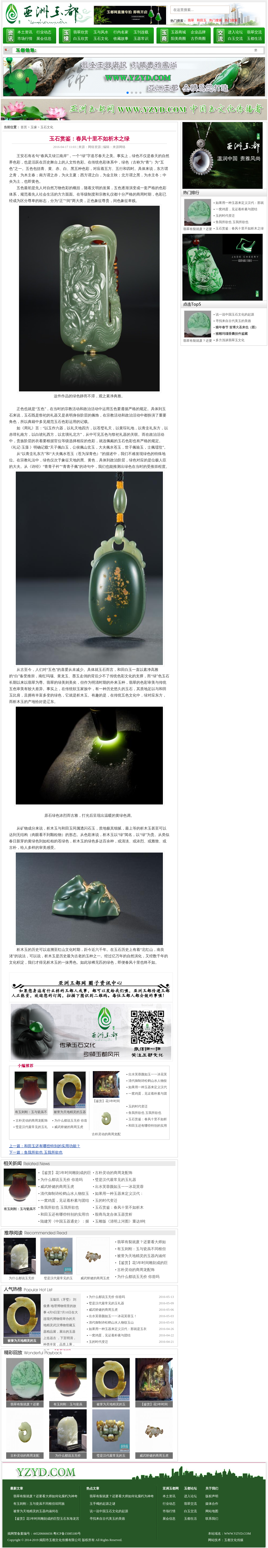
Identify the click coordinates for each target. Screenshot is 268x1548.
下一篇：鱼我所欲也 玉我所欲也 (36, 1152)
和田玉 (201, 20)
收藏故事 (120, 39)
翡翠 (191, 20)
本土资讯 (24, 32)
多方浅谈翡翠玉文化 (230, 340)
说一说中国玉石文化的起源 (235, 314)
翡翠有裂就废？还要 (24, 1404)
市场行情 (24, 39)
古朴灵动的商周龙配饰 (32, 1120)
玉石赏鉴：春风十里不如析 (147, 1119)
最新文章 (16, 1488)
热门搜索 (215, 20)
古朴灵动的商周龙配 (106, 1134)
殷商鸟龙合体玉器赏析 (113, 1214)
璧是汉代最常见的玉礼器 (115, 1180)
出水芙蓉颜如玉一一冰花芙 (147, 1074)
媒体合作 (211, 1504)
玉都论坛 (190, 1488)
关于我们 (211, 1488)
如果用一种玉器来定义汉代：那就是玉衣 (118, 1329)
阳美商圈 (178, 39)
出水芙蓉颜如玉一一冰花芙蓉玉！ (113, 1316)
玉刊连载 (140, 32)
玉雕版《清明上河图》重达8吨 (120, 1221)
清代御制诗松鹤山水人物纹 (147, 1081)
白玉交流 (235, 39)
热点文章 (92, 1488)
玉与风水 (100, 32)
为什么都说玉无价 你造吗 (61, 1180)
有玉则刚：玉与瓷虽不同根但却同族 (39, 1504)
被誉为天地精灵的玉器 (70, 1112)
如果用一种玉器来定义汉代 (147, 1087)
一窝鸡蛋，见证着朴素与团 (147, 1093)
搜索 (240, 11)
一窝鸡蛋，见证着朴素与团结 (64, 1201)
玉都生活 (254, 39)
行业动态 (43, 32)
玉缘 (33, 127)
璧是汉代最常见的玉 (58, 1278)
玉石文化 (100, 39)
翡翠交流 (254, 32)
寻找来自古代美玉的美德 (233, 321)
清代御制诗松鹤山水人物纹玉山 (111, 1322)
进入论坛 (235, 32)
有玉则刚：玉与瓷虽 (67, 1404)
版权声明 (211, 1496)
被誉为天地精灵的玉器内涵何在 (35, 1511)
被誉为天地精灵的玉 (111, 1404)
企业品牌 (198, 32)
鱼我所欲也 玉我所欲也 (144, 1113)
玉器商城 (178, 32)
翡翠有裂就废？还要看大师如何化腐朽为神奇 (45, 1496)
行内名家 (120, 32)
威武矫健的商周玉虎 (68, 1127)
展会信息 (43, 39)
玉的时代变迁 (138, 1106)
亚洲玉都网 (171, 1488)
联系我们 (211, 1518)
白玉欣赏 (80, 39)
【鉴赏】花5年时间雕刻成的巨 (65, 1173)
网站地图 (211, 1511)
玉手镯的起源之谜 (102, 1504)
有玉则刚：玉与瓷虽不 (31, 1112)
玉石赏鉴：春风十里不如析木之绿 (240, 228)
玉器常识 (140, 39)
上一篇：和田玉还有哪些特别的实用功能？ (44, 1146)
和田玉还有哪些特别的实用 (147, 1125)
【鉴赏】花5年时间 (106, 1101)
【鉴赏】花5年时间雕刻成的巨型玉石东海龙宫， (47, 1518)
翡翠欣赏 (80, 32)
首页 (24, 127)
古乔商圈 (198, 39)
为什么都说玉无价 (22, 1278)
